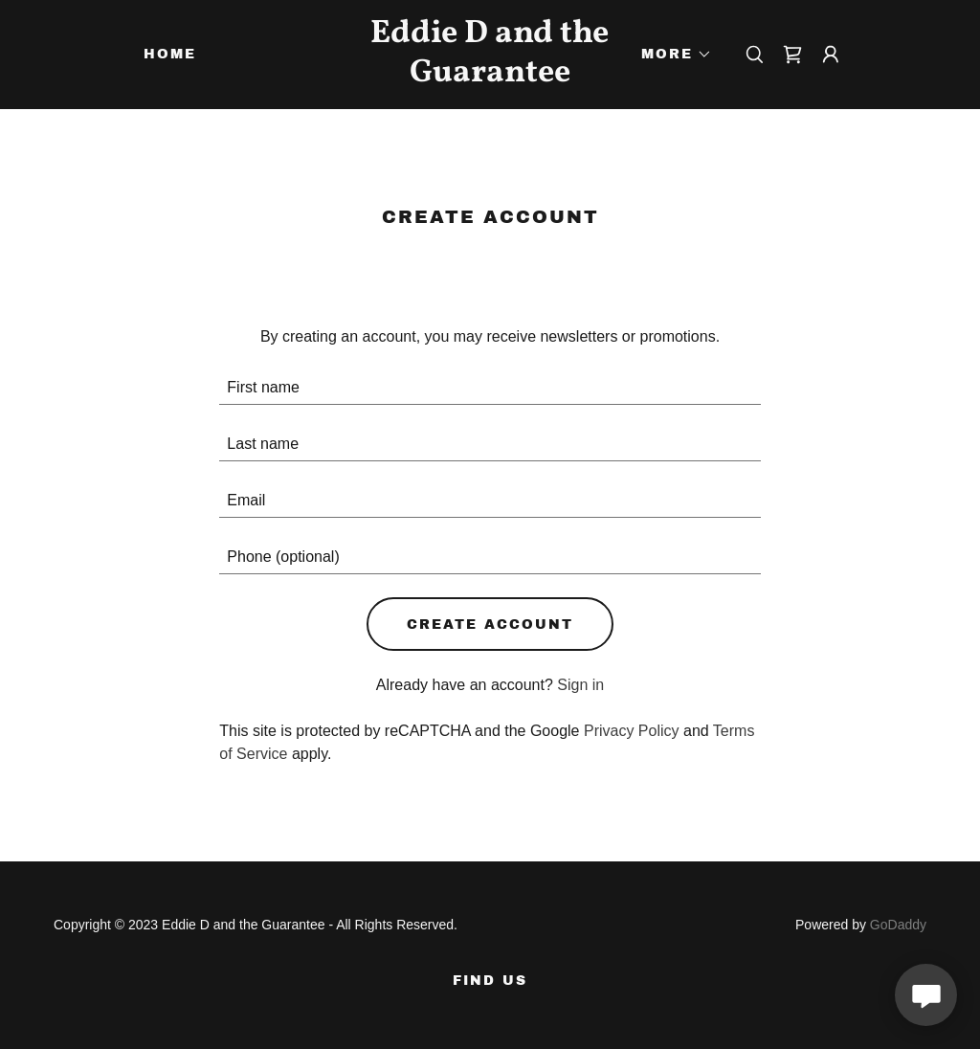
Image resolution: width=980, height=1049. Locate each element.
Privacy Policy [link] (631, 731)
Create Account (490, 624)
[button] (670, 54)
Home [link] (170, 54)
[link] (490, 76)
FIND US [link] (490, 980)
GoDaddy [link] (898, 924)
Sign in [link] (580, 685)
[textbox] (489, 388)
